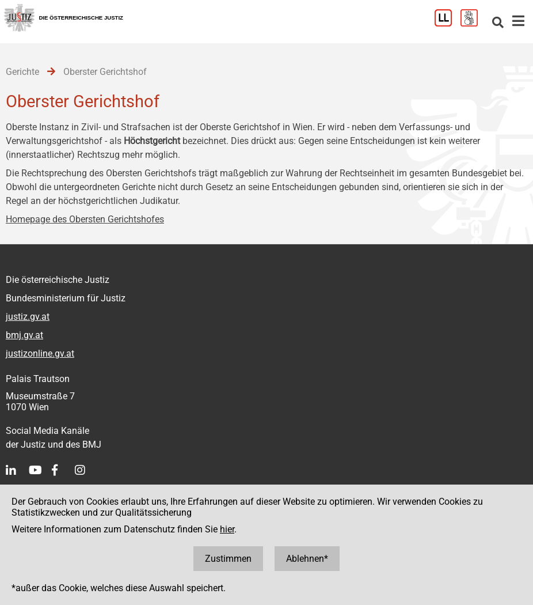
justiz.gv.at (28, 316)
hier (227, 529)
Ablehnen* (307, 558)
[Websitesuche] (497, 23)
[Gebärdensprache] (473, 23)
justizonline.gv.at (40, 353)
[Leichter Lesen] (447, 23)
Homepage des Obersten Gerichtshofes (85, 219)
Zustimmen (228, 558)
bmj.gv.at (24, 335)
